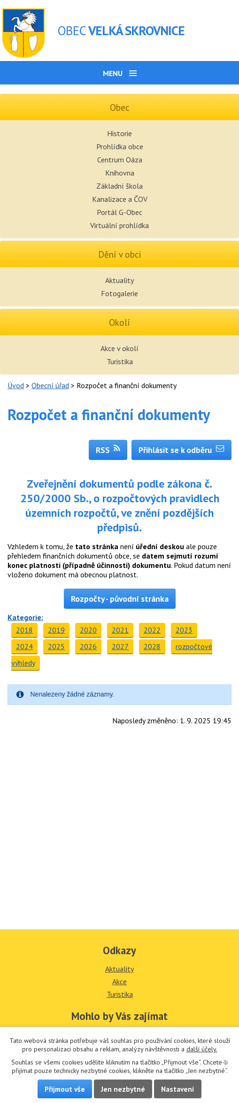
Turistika (120, 361)
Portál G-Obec (119, 212)
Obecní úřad (50, 385)
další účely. (201, 1049)
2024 (24, 646)
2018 (24, 630)
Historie (119, 133)
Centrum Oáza (119, 159)
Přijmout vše (65, 1089)
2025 (56, 646)
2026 (88, 646)
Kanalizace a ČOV (119, 199)
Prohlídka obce (119, 146)
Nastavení (177, 1089)
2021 (120, 630)
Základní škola (119, 186)
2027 (120, 646)
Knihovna (119, 172)
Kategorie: (25, 617)
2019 (56, 630)
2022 (152, 630)
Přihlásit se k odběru (181, 449)
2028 (152, 646)
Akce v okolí (119, 348)
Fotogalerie (119, 293)
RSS (108, 449)
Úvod (16, 385)
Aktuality (119, 280)
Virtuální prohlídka (119, 225)
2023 (184, 630)
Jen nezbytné (123, 1089)
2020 (88, 630)
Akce (119, 981)
